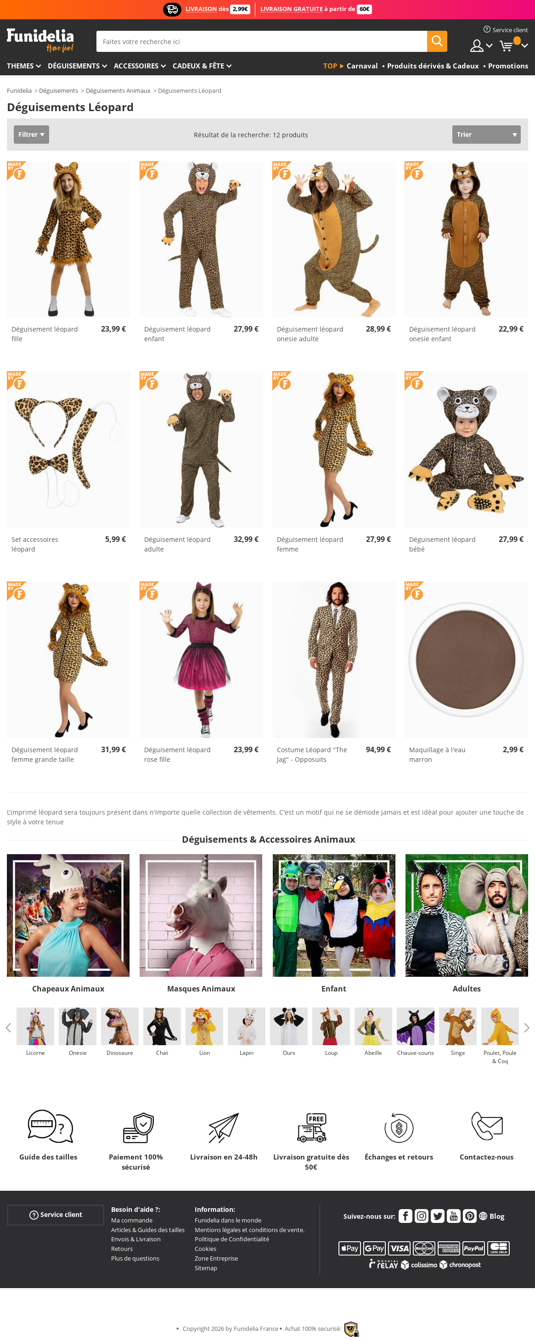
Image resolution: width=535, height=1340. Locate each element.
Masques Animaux (201, 989)
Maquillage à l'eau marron (437, 754)
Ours (289, 1053)
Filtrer (28, 134)
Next (526, 1027)
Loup (331, 1053)
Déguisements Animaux (118, 90)
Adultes (467, 989)
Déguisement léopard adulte (177, 544)
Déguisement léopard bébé (442, 544)
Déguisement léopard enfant (177, 334)
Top (330, 65)
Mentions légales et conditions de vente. (249, 1230)
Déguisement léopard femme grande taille (44, 754)
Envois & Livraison (136, 1239)
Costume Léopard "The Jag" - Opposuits (312, 754)
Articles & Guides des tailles (148, 1230)
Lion (204, 1053)
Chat (162, 1053)
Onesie (78, 1053)
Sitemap (206, 1268)
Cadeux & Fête (198, 65)
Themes (20, 65)
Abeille (373, 1053)
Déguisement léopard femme (310, 544)
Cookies (205, 1248)
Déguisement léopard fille (44, 334)
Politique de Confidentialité (232, 1239)
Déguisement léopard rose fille (177, 754)
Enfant (333, 989)
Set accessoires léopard (34, 544)
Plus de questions (135, 1258)
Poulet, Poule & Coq (500, 1057)
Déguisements (74, 65)
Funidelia (19, 90)
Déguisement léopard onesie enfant (442, 334)
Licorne (35, 1053)
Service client (55, 1215)
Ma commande (131, 1220)
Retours (122, 1248)
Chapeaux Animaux (68, 989)
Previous (8, 1027)
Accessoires (136, 65)
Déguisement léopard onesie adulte (310, 334)
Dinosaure (120, 1053)
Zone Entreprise (216, 1258)
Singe (458, 1053)
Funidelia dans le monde (228, 1220)
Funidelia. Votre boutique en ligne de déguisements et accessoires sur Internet (40, 40)
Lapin (246, 1053)
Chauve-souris (415, 1053)
